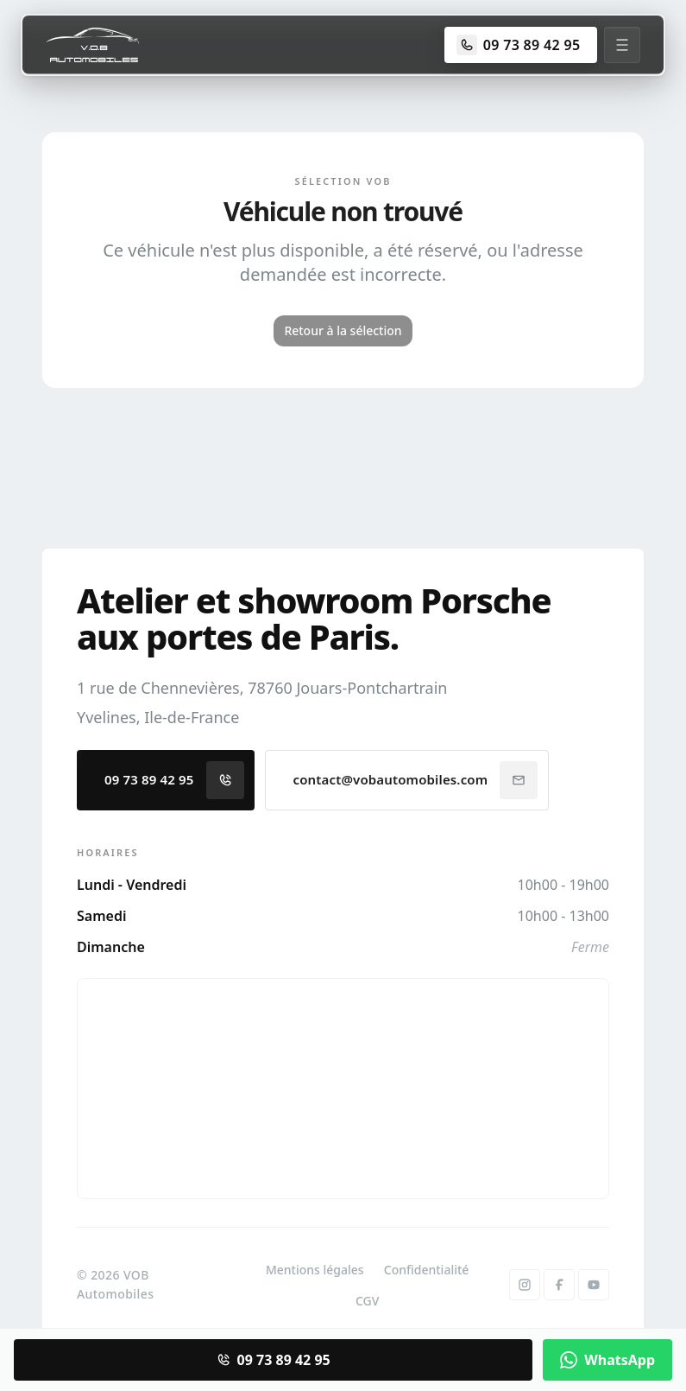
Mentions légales (315, 1269)
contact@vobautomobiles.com (415, 780)
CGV (367, 1301)
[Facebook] (559, 1284)
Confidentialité (426, 1269)
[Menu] (622, 45)
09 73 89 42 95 (174, 780)
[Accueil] (92, 45)
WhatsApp (607, 1359)
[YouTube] (593, 1284)
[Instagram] (524, 1284)
